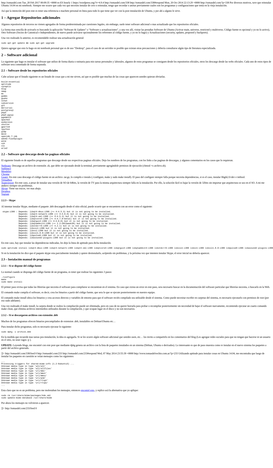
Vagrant (5, 208)
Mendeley (6, 185)
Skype (4, 202)
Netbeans (6, 180)
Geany (4, 191)
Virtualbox (6, 194)
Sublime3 (6, 182)
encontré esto (87, 417)
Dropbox (5, 205)
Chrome (5, 188)
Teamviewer (7, 197)
